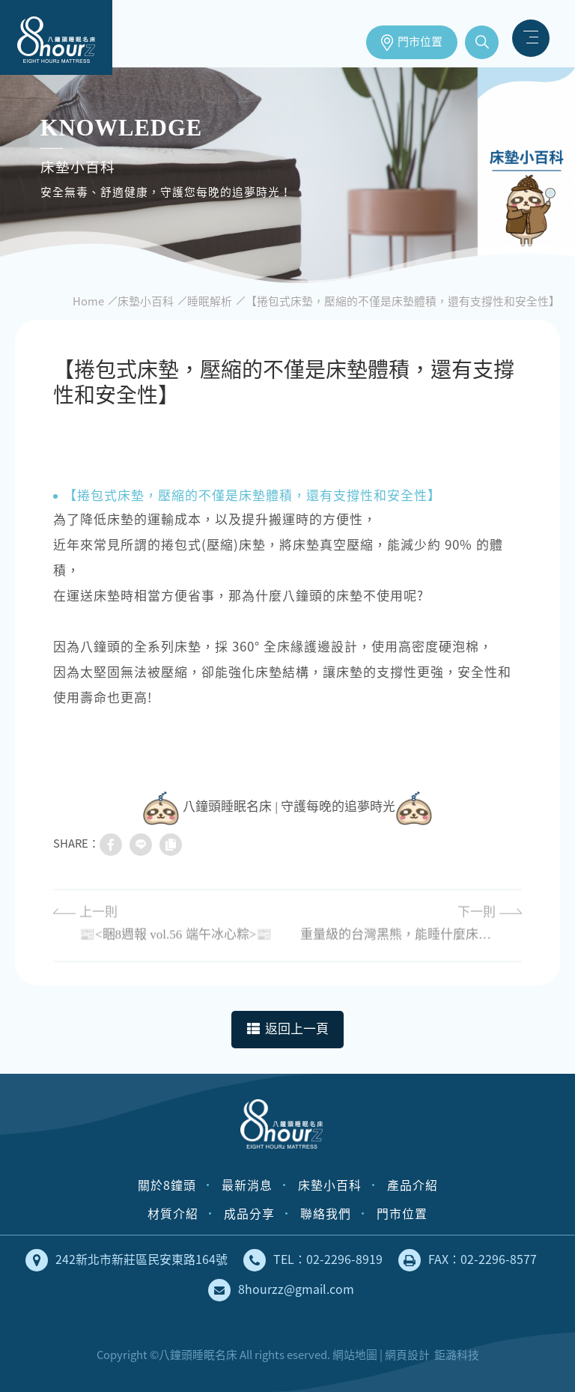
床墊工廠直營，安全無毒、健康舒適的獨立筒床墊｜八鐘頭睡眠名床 (56, 37)
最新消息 (247, 1185)
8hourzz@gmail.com (281, 1290)
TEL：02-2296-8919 (313, 1260)
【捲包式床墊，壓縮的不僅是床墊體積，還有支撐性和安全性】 (403, 301)
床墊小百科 (146, 301)
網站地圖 (354, 1354)
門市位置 (420, 42)
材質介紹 (172, 1213)
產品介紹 (412, 1185)
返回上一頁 (288, 1029)
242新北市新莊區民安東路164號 (126, 1260)
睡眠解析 (209, 301)
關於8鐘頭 (167, 1185)
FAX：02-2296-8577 (467, 1260)
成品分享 (249, 1213)
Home (88, 301)
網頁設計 (407, 1354)
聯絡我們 (325, 1213)
